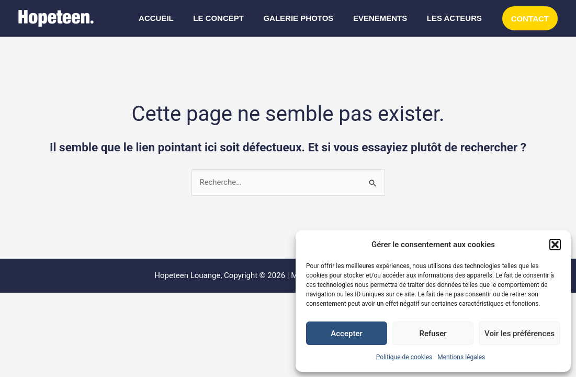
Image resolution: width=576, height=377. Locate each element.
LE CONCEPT (232, 18)
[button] (555, 244)
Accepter (346, 333)
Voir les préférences (519, 333)
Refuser (432, 333)
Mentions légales (461, 357)
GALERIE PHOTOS (308, 18)
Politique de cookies (404, 357)
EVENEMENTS (386, 18)
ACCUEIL (173, 18)
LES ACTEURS (455, 18)
